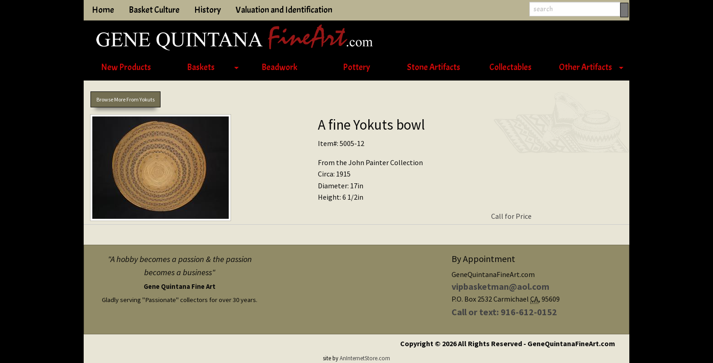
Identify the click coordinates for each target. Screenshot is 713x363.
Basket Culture (154, 10)
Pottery (356, 67)
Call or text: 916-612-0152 (504, 312)
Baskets (201, 67)
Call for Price (511, 216)
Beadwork (279, 67)
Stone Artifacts (433, 67)
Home (103, 10)
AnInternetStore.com (365, 358)
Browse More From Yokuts (125, 99)
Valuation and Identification (284, 10)
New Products (126, 67)
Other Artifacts (585, 67)
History (207, 10)
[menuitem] (125, 67)
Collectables (510, 67)
